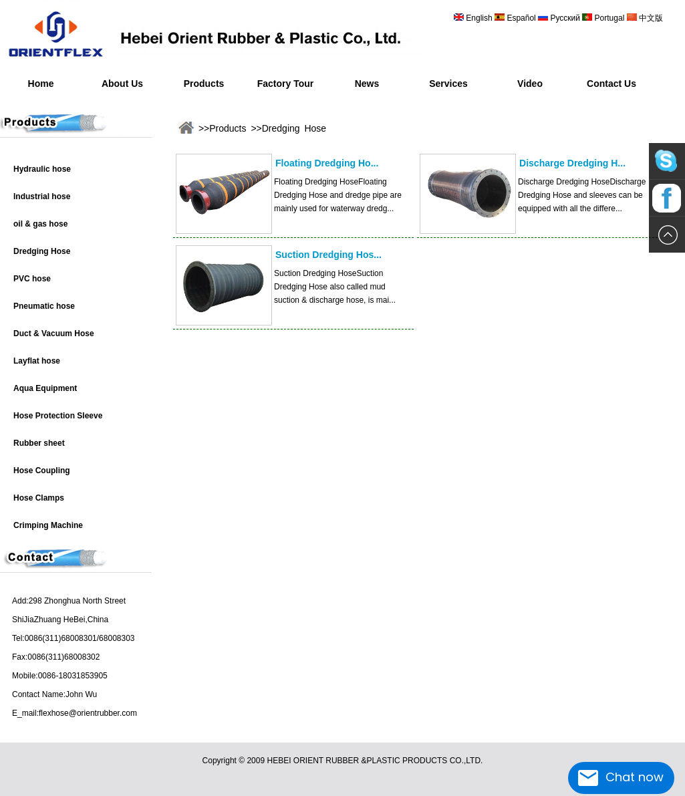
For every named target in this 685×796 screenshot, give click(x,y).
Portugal (609, 18)
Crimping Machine (48, 525)
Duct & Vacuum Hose (53, 333)
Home (41, 83)
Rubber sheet (39, 443)
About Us (122, 83)
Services (448, 83)
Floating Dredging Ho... (326, 163)
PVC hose (32, 278)
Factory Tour (285, 83)
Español (522, 18)
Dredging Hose (41, 251)
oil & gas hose (40, 224)
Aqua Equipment (45, 388)
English (479, 18)
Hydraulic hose (42, 169)
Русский (565, 18)
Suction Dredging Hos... (328, 254)
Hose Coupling (41, 470)
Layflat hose (36, 361)
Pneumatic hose (44, 306)
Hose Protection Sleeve (57, 415)
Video (530, 83)
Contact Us (611, 83)
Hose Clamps (38, 498)
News (367, 83)
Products (204, 83)
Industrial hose (41, 196)
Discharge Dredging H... (572, 163)
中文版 (650, 18)
